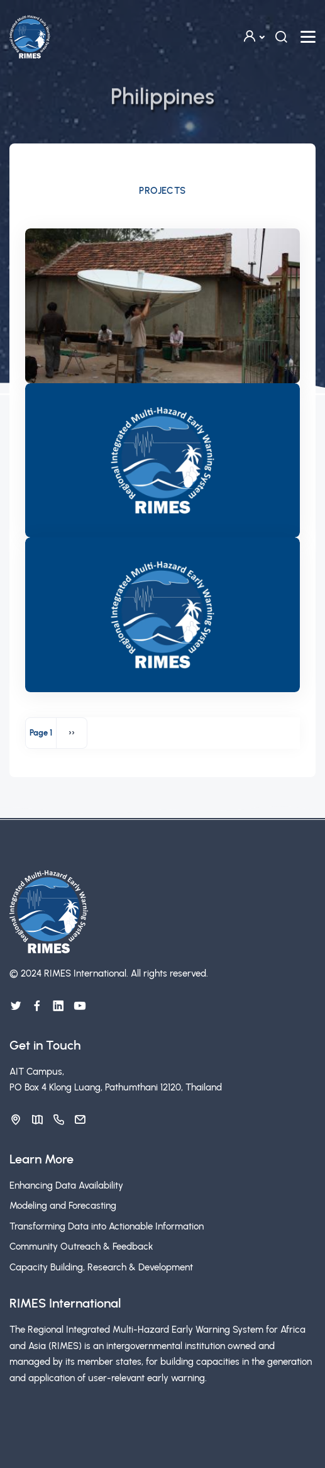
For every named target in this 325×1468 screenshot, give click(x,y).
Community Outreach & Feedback (81, 1246)
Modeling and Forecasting (62, 1205)
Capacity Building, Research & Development (101, 1267)
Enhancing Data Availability (66, 1185)
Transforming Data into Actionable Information (106, 1226)
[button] (253, 37)
